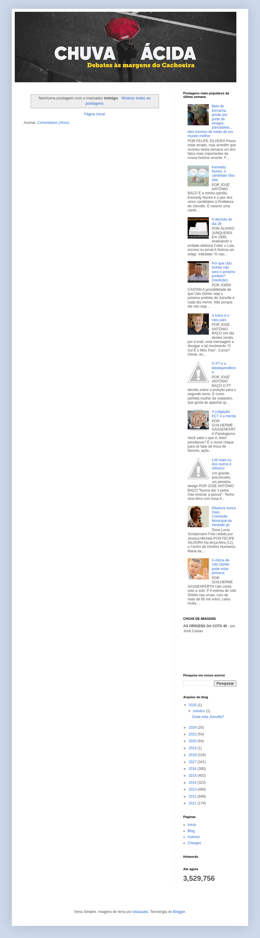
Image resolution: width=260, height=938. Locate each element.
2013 (193, 789)
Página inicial (94, 114)
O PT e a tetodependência (224, 368)
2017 (193, 762)
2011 (193, 803)
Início (192, 825)
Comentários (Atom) (53, 123)
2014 (193, 783)
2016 (193, 769)
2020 (193, 741)
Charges (194, 843)
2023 (193, 734)
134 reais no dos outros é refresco (221, 464)
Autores (194, 837)
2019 (193, 748)
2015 (193, 775)
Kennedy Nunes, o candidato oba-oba (223, 173)
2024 (193, 727)
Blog (191, 831)
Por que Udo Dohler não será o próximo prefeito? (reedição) (223, 271)
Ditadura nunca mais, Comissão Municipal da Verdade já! (224, 516)
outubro (199, 711)
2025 (193, 705)
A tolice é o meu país (220, 317)
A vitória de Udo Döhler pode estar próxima (221, 566)
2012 (193, 796)
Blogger (179, 912)
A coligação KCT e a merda (224, 414)
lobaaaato (140, 912)
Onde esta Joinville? (208, 717)
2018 (193, 755)
